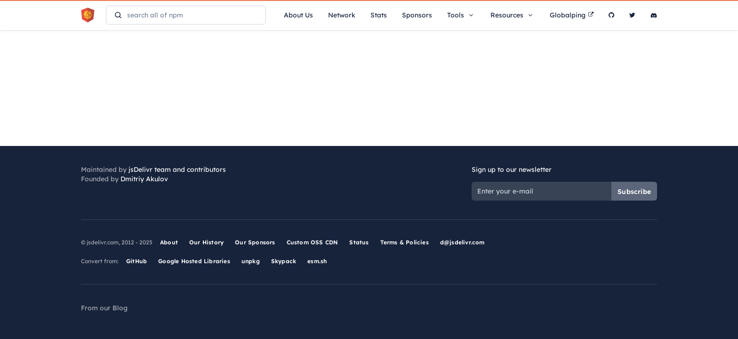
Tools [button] (461, 15)
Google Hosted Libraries (194, 261)
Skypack (283, 261)
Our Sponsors (255, 242)
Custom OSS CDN (312, 242)
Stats (378, 15)
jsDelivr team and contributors (177, 169)
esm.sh (317, 261)
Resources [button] (512, 15)
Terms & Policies (404, 242)
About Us (298, 15)
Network (341, 15)
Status (359, 242)
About (169, 242)
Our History (206, 242)
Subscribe (634, 191)
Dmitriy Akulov (144, 179)
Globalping (572, 15)
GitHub (136, 261)
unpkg (250, 261)
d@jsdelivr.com (462, 242)
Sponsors (417, 15)
